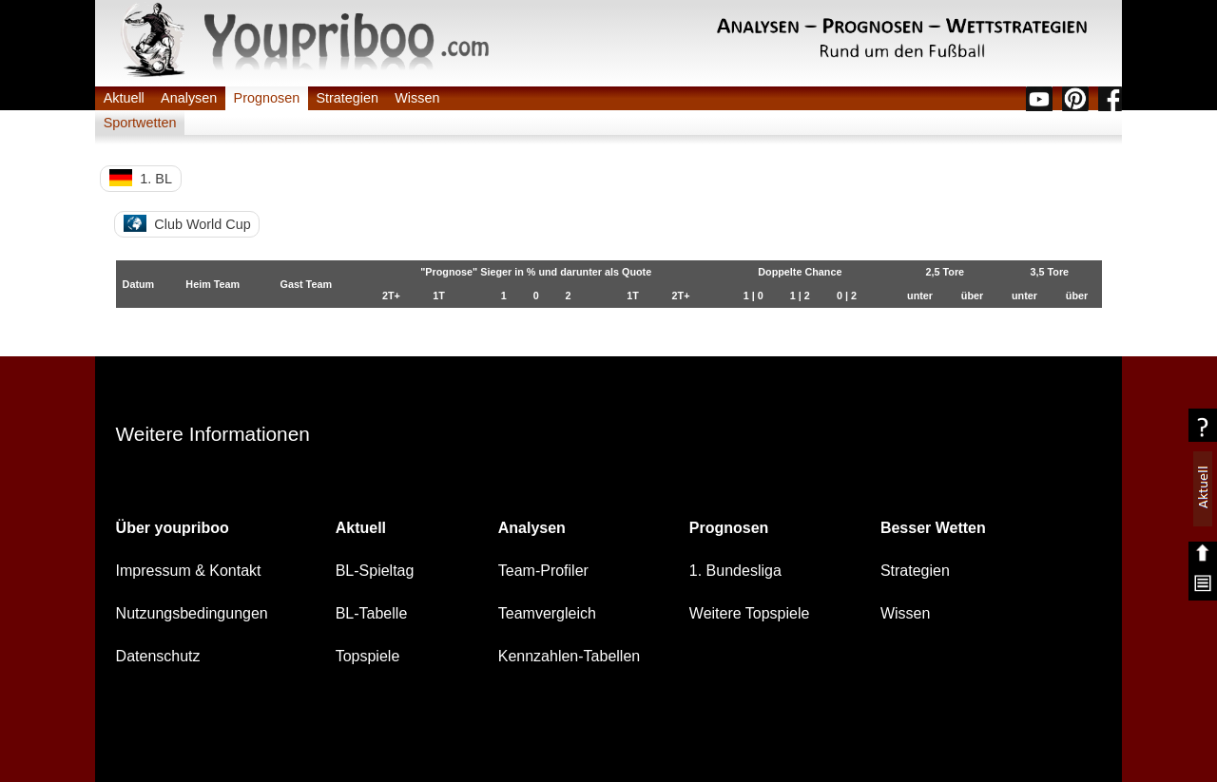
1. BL (140, 177)
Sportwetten (140, 122)
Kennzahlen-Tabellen (569, 656)
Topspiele (368, 656)
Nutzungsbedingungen (192, 613)
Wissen (417, 97)
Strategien (347, 97)
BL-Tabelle (372, 613)
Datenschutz (158, 656)
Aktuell (124, 97)
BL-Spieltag (375, 571)
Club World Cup (187, 223)
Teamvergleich (547, 613)
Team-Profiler (543, 571)
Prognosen (267, 97)
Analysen (189, 97)
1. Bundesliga (735, 571)
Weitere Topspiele (749, 613)
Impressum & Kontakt (188, 571)
